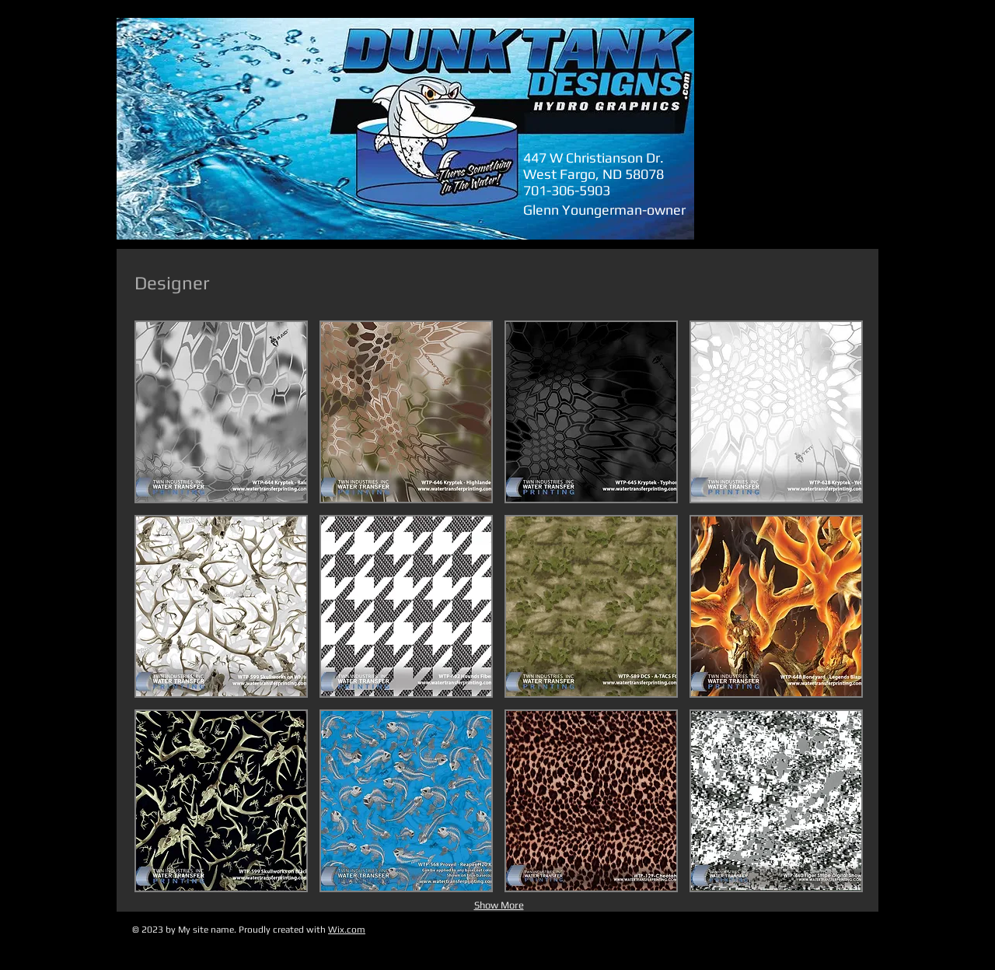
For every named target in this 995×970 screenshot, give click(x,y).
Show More (499, 905)
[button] (221, 411)
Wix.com (346, 929)
